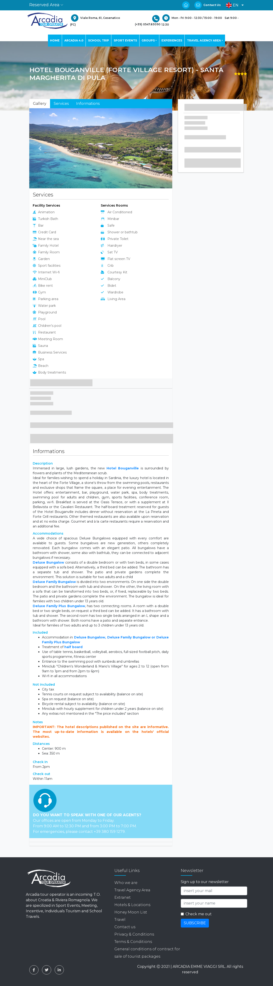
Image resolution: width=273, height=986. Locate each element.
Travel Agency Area (132, 890)
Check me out (198, 914)
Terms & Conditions (133, 941)
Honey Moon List (130, 912)
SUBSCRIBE (195, 923)
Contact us (124, 927)
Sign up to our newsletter (205, 882)
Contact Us (212, 5)
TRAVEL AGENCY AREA (204, 40)
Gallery (39, 103)
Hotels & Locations (132, 905)
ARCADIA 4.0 (73, 40)
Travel (119, 919)
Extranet (122, 897)
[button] (234, 5)
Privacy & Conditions (134, 934)
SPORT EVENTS (125, 40)
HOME (54, 40)
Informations (88, 103)
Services (61, 103)
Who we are (125, 883)
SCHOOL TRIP (98, 40)
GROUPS (148, 40)
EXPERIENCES (171, 40)
